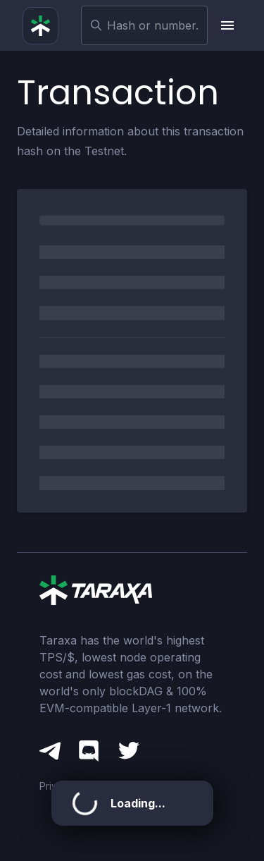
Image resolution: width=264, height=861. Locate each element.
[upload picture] (227, 25)
